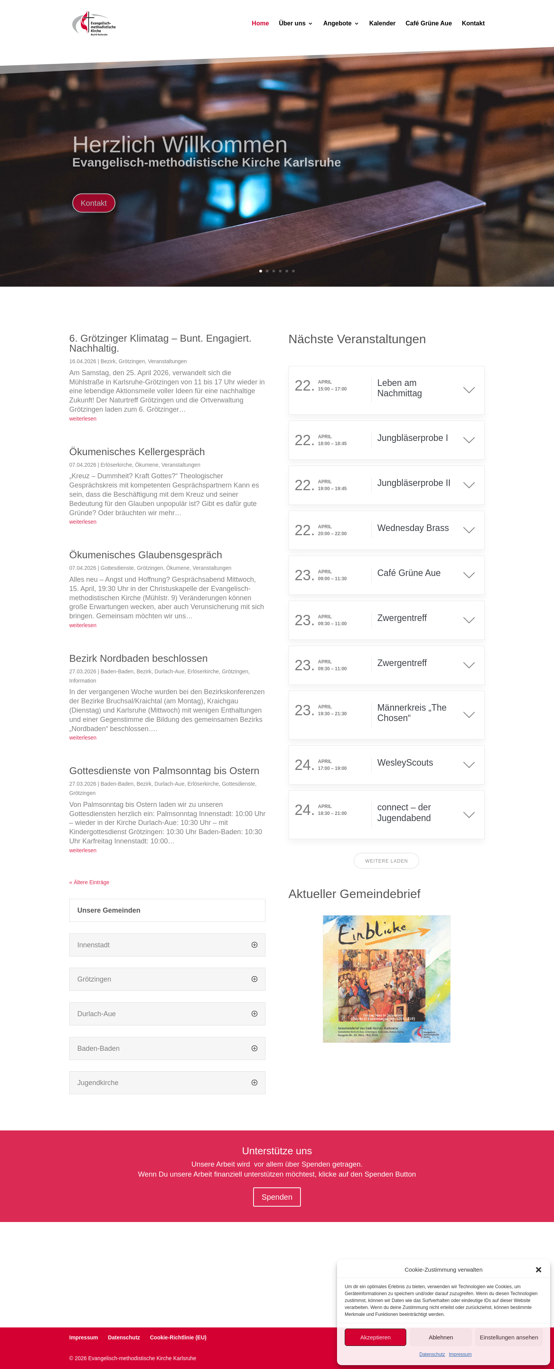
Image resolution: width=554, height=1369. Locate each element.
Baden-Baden (117, 671)
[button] (538, 1270)
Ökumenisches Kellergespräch (137, 451)
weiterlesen (83, 419)
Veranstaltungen (167, 361)
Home (260, 24)
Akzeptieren (375, 1337)
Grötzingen (131, 361)
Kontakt (473, 24)
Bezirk (108, 361)
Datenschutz (432, 1354)
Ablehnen (441, 1337)
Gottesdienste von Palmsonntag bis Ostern (164, 770)
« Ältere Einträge (89, 882)
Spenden (277, 1197)
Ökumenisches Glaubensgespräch (145, 555)
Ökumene (147, 465)
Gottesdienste (117, 568)
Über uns (292, 24)
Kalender (382, 24)
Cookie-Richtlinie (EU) (178, 1337)
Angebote (337, 24)
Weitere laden (386, 861)
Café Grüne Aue (428, 24)
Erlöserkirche (116, 465)
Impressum (460, 1354)
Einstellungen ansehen (509, 1337)
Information (82, 681)
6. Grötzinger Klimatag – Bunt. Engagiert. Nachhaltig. (160, 343)
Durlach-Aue (170, 671)
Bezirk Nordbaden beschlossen (138, 658)
